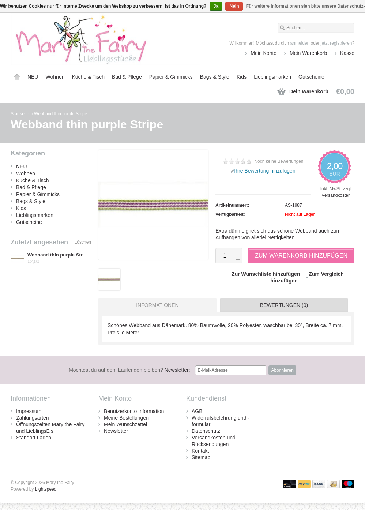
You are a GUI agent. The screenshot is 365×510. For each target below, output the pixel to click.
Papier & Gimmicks (171, 77)
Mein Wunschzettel (125, 424)
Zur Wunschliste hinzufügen (264, 274)
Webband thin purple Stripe (60, 113)
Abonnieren (282, 370)
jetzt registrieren (336, 43)
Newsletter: (129, 370)
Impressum (28, 411)
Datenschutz (206, 431)
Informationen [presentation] (157, 305)
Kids (242, 77)
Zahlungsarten (32, 418)
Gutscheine (311, 77)
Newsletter (116, 431)
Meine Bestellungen (126, 418)
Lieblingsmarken (272, 77)
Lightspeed (46, 489)
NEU (32, 77)
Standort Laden (33, 437)
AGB (197, 411)
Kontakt (200, 451)
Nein (234, 6)
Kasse (347, 53)
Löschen (83, 242)
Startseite (17, 77)
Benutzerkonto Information (134, 411)
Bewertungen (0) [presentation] (284, 305)
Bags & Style (214, 77)
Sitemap (201, 457)
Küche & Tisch (88, 77)
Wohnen (55, 77)
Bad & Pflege (127, 77)
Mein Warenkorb (308, 53)
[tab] (156, 305)
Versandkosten (335, 195)
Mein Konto (263, 53)
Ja (216, 6)
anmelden (300, 43)
